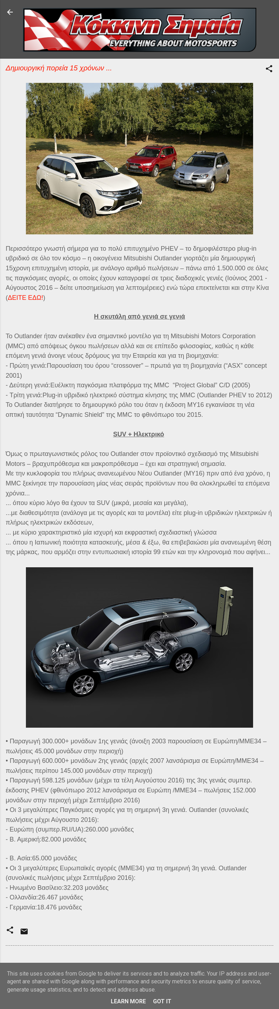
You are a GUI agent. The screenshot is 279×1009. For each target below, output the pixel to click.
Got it (162, 1001)
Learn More (128, 1001)
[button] (269, 69)
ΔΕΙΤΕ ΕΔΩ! (25, 297)
